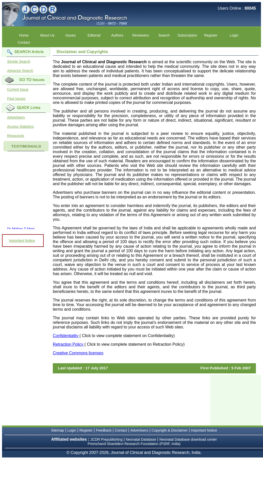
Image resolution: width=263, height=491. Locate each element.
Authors (117, 35)
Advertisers (16, 117)
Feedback (103, 430)
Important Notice (22, 241)
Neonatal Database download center (188, 439)
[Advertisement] (235, 400)
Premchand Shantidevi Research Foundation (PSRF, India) (134, 444)
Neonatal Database (141, 439)
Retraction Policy (69, 344)
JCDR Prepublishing (106, 439)
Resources (15, 136)
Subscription (187, 35)
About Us (47, 35)
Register (210, 35)
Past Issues (16, 99)
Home (23, 35)
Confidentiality (66, 336)
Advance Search (20, 71)
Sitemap (57, 430)
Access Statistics (20, 126)
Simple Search (18, 61)
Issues (70, 35)
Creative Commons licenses (78, 353)
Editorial (94, 35)
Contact (24, 42)
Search (164, 35)
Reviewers (140, 35)
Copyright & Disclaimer (170, 430)
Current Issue (17, 89)
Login (234, 35)
